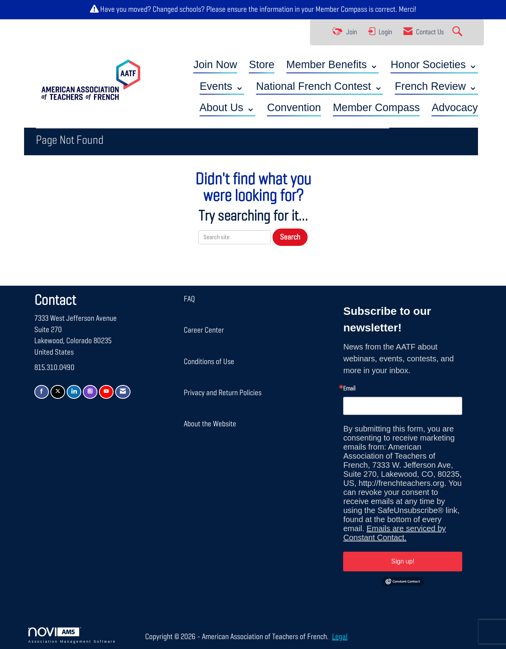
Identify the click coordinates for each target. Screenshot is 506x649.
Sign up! (403, 561)
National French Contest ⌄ (319, 86)
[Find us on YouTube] (106, 392)
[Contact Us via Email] (123, 392)
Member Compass (341, 9)
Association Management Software (72, 635)
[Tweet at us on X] (57, 392)
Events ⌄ (222, 86)
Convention (294, 107)
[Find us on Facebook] (41, 392)
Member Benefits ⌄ (332, 65)
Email (349, 389)
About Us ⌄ (228, 107)
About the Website (210, 424)
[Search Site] (458, 32)
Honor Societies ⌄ (434, 65)
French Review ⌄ (436, 86)
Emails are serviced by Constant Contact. (394, 533)
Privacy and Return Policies (222, 393)
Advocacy (454, 107)
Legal (339, 637)
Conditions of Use (209, 362)
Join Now (215, 65)
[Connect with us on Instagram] (90, 392)
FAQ (189, 299)
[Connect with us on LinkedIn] (74, 392)
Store (261, 65)
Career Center (204, 330)
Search (290, 237)
